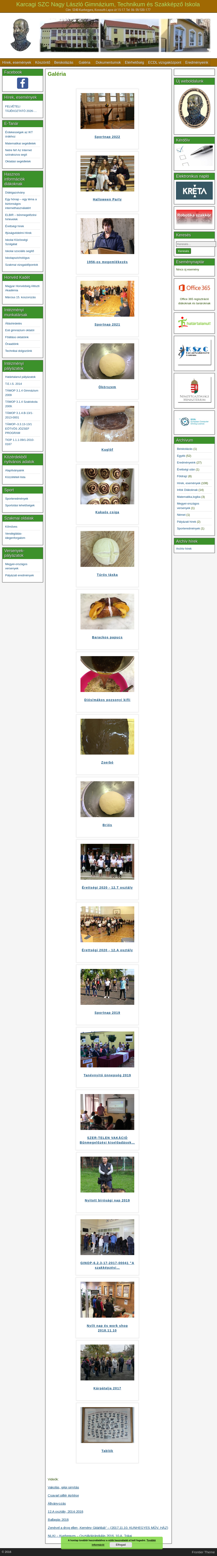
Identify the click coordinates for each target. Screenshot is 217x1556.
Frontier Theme (203, 1552)
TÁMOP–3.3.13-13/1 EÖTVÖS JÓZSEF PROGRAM (18, 428)
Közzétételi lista (15, 477)
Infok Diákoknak (187, 490)
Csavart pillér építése (63, 1495)
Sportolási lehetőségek (20, 505)
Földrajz (182, 476)
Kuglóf (107, 449)
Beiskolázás (63, 62)
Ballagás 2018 (58, 1519)
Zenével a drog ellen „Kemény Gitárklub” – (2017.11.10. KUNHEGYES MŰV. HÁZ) (108, 1528)
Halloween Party (107, 199)
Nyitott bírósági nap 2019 (107, 1200)
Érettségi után (186, 469)
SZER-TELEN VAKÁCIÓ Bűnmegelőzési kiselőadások (107, 1140)
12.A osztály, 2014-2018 (65, 1511)
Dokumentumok (108, 62)
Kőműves (11, 526)
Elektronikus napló (192, 176)
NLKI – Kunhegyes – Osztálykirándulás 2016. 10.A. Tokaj (90, 1536)
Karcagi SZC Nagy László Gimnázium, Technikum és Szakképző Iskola (108, 4)
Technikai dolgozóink (18, 351)
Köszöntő (42, 62)
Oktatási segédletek (18, 161)
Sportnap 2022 (107, 137)
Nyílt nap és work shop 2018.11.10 (107, 1328)
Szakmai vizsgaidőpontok (21, 264)
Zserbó (107, 762)
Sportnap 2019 (107, 1012)
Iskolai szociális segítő (19, 251)
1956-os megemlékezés (107, 262)
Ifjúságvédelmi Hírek (18, 233)
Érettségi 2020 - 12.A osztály (107, 950)
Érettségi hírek (14, 226)
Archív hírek (183, 548)
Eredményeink (196, 62)
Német (181, 514)
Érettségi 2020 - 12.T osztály (107, 887)
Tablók (107, 1451)
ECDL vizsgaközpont (164, 62)
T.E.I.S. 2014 (13, 383)
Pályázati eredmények (19, 575)
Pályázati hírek (186, 521)
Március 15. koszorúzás (20, 297)
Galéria (84, 62)
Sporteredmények (16, 498)
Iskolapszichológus (17, 257)
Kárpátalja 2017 (107, 1388)
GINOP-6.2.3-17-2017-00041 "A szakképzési (107, 1265)
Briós (107, 825)
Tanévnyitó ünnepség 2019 (107, 1075)
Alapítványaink (14, 470)
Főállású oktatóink (17, 337)
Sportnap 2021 (107, 324)
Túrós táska (107, 575)
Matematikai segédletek (20, 143)
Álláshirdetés (13, 323)
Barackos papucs (107, 637)
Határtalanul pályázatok (20, 377)
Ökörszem (107, 387)
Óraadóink (12, 344)
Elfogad (121, 1544)
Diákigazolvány (15, 192)
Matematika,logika (188, 496)
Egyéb (181, 455)
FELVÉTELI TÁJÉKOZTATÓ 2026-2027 (19, 109)
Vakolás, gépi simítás (63, 1487)
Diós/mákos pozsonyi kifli (107, 700)
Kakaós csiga (107, 512)
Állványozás (57, 1503)
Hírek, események (16, 62)
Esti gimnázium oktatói (19, 330)
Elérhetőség (134, 62)
